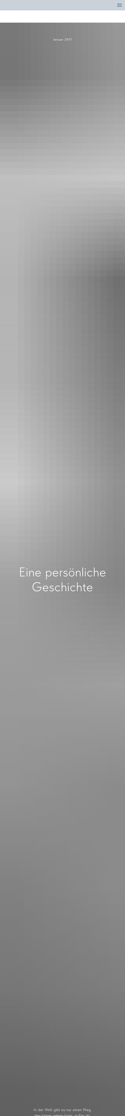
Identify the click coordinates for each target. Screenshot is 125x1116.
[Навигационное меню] (119, 5)
